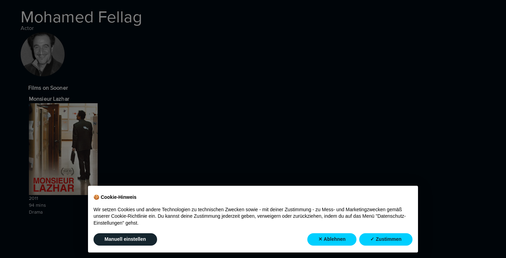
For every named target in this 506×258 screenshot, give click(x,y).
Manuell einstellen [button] (125, 239)
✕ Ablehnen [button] (331, 239)
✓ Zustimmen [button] (386, 239)
